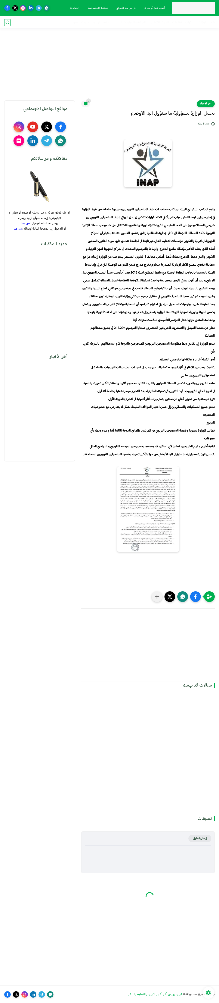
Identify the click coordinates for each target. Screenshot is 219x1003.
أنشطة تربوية (101, 22)
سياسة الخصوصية (97, 8)
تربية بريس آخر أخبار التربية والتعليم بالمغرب (154, 994)
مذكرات (190, 22)
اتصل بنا (74, 8)
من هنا (25, 223)
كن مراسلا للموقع (125, 8)
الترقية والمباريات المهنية (129, 22)
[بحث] (7, 22)
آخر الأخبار (206, 103)
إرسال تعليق (200, 838)
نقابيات (177, 22)
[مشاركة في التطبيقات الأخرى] (157, 596)
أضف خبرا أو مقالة (154, 8)
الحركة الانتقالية (159, 22)
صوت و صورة (80, 22)
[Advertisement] (109, 67)
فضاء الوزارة (206, 22)
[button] (195, 596)
